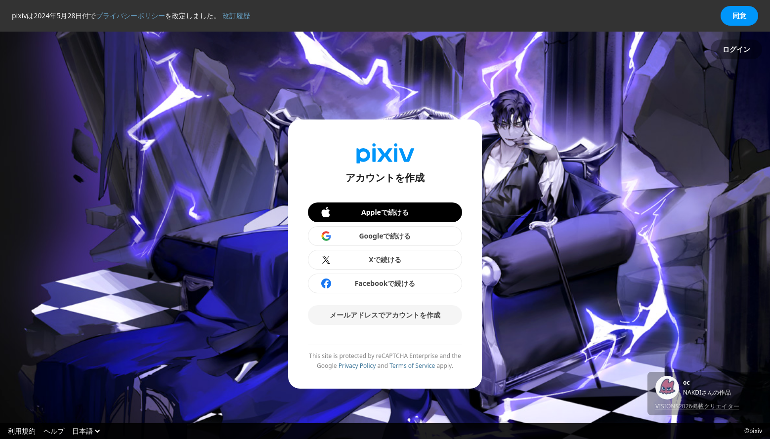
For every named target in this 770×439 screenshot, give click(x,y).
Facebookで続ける (367, 283)
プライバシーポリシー (130, 15)
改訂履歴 (236, 15)
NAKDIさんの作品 (707, 393)
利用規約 (22, 431)
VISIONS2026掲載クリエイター (697, 406)
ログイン (736, 49)
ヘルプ (53, 431)
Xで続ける (360, 260)
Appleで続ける (364, 212)
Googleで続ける (365, 236)
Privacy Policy (357, 365)
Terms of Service (412, 365)
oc (686, 383)
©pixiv (753, 431)
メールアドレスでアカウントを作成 (385, 314)
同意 (739, 15)
